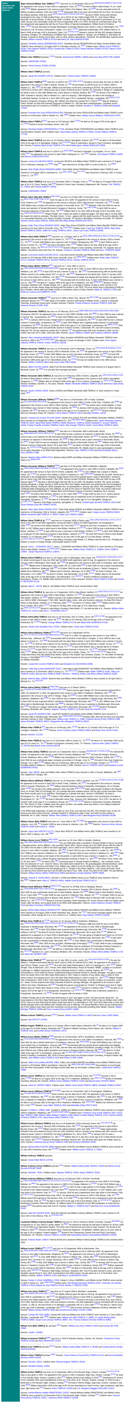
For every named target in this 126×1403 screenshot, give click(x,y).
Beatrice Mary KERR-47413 (40, 457)
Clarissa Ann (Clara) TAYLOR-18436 (44, 418)
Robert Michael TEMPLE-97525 (94, 49)
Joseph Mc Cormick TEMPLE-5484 (44, 664)
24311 (51, 265)
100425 (76, 1259)
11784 (74, 671)
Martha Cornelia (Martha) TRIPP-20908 (87, 873)
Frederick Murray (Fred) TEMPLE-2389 (103, 719)
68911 (40, 1181)
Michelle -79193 (35, 1172)
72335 (36, 199)
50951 (40, 842)
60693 (71, 151)
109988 (107, 3)
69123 (70, 227)
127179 (99, 602)
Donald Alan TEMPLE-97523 (66, 49)
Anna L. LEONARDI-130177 (40, 547)
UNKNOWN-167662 (37, 61)
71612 (41, 889)
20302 (33, 1270)
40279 (100, 959)
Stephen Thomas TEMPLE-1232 (66, 709)
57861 (114, 557)
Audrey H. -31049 (46, 826)
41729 (105, 1123)
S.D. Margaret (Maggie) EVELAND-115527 (96, 1388)
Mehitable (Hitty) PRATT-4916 (84, 1105)
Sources (6, 10)
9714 (112, 1371)
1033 (41, 681)
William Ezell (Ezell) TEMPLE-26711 (81, 880)
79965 (38, 87)
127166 (111, 381)
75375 (44, 121)
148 (97, 557)
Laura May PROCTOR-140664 (106, 57)
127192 (58, 886)
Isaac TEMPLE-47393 (84, 450)
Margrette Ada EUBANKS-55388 (101, 815)
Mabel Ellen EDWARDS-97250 (94, 622)
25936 (31, 889)
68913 (45, 1181)
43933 (114, 375)
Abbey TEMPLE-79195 (89, 1172)
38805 (81, 311)
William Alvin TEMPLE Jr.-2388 (70, 719)
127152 (51, 56)
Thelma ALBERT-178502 (45, 187)
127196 (58, 923)
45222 (91, 311)
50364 (38, 689)
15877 (95, 751)
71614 (46, 889)
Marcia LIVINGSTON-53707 (36, 156)
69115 (105, 236)
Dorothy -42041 (35, 1362)
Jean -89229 (33, 772)
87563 (64, 14)
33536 (53, 886)
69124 (36, 213)
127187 (114, 780)
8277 (48, 1291)
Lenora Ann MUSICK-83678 (40, 161)
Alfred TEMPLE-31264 (103, 579)
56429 (103, 348)
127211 (50, 1181)
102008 (116, 850)
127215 (94, 1183)
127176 (50, 536)
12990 (46, 635)
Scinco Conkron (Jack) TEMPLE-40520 (74, 730)
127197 (63, 923)
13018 (29, 402)
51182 (35, 1293)
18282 (28, 689)
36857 (58, 1091)
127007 (28, 652)
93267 (96, 1078)
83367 (56, 268)
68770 (101, 282)
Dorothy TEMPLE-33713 (61, 260)
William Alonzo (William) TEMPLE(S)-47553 (101, 115)
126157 (46, 1293)
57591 (74, 716)
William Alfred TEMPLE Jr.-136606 (88, 549)
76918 (39, 402)
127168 (39, 447)
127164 (103, 356)
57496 (75, 1197)
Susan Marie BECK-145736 (40, 1160)
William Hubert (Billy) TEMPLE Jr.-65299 (80, 1347)
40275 (95, 959)
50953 (45, 842)
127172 (48, 520)
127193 (51, 889)
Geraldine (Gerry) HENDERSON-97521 (45, 44)
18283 (38, 1093)
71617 (84, 912)
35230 (70, 172)
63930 (41, 268)
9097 (91, 297)
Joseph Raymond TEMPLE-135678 (43, 552)
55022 (96, 311)
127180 (102, 616)
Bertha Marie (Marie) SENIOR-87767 (44, 910)
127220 (67, 1307)
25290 (26, 468)
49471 (36, 433)
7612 (70, 330)
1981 (70, 81)
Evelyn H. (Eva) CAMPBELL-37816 (43, 1280)
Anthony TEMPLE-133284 (54, 1235)
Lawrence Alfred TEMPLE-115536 (63, 1398)
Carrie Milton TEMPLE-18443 (105, 425)
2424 (25, 539)
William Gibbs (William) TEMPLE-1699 (56, 1115)
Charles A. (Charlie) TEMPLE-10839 (79, 250)
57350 (41, 468)
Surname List (8, 5)
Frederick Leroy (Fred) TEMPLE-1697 (99, 1113)
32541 (104, 780)
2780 (73, 420)
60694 (113, 164)
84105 (88, 740)
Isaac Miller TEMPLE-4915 (55, 1105)
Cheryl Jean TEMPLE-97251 (86, 627)
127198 (70, 923)
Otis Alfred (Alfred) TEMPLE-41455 (102, 674)
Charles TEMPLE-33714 (84, 260)
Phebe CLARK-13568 (73, 1058)
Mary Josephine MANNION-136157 (43, 337)
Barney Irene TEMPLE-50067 (49, 674)
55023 (101, 311)
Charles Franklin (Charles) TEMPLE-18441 (46, 425)
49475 (38, 459)
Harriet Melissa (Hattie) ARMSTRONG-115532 (48, 1393)
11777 (26, 635)
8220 (90, 181)
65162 (113, 348)
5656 (100, 557)
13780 (26, 889)
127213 (62, 1181)
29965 (51, 635)
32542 (109, 780)
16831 (30, 842)
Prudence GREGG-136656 (106, 333)
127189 (81, 788)
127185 (101, 751)
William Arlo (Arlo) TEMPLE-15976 (84, 1326)
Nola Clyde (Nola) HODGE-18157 (43, 509)
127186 (107, 751)
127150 (76, 14)
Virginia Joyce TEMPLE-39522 (106, 512)
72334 (31, 199)
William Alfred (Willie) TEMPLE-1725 (107, 952)
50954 (50, 842)
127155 (95, 139)
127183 (103, 652)
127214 (68, 1181)
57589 (69, 716)
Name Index (7, 8)
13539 (30, 1293)
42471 (83, 46)
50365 (44, 689)
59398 (45, 640)
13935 (43, 959)
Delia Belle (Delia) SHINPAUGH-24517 (76, 221)
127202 (106, 970)
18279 (53, 1091)
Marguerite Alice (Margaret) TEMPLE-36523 (70, 721)
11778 (31, 635)
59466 (80, 1052)
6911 (44, 1248)
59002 (26, 268)
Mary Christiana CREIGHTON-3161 (45, 905)
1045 (43, 727)
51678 (31, 213)
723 (77, 821)
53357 (66, 151)
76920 (82, 420)
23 (63, 142)
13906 (28, 1093)
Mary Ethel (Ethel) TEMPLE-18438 (51, 423)
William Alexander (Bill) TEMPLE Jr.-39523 (39, 514)
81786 (48, 297)
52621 (107, 520)
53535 (56, 635)
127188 (120, 780)
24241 (57, 430)
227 (100, 780)
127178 (104, 597)
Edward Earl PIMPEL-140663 (76, 57)
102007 (55, 839)
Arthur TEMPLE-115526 (62, 1388)
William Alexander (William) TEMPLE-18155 (84, 384)
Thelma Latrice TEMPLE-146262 (81, 76)
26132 (109, 375)
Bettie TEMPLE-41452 (100, 671)
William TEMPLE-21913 (46, 1275)
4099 (73, 1064)
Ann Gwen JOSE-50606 (107, 1015)
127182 (97, 652)
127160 (60, 247)
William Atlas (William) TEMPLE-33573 (66, 815)
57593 (64, 689)
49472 (41, 433)
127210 (40, 1139)
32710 (117, 1371)
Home (5, 3)
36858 (66, 1112)
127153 (80, 81)
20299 (41, 1251)
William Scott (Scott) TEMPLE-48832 (81, 1085)
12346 (57, 196)
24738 (77, 1064)
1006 (77, 788)
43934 (36, 468)
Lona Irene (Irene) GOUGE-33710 (43, 255)
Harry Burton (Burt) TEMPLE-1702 (58, 1117)
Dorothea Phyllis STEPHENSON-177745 (46, 129)
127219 (52, 1293)
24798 (57, 632)
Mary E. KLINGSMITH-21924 (74, 1275)
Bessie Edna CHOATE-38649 (102, 1081)
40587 (53, 1354)
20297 (36, 1251)
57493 (25, 1181)
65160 (108, 348)
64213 (51, 1346)
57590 (56, 687)
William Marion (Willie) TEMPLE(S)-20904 (47, 873)
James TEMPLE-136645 (79, 333)
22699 (51, 1036)
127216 (120, 1186)
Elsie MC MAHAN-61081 (39, 1213)
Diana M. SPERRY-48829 (39, 1085)
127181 (61, 635)
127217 (109, 1200)
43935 (86, 474)
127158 (110, 236)
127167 (51, 433)
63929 (36, 268)
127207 (103, 1052)
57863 (44, 573)
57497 (25, 1195)
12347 (89, 207)
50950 (35, 842)
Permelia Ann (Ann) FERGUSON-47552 (45, 113)
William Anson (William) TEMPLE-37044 (67, 1081)
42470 (54, 14)
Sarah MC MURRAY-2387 (39, 714)
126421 (57, 3)
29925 (26, 608)
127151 (82, 14)
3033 (113, 1221)
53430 (57, 465)
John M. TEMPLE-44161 (93, 765)
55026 (116, 311)
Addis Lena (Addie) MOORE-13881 (43, 1062)
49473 (46, 433)
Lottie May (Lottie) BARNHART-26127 (45, 669)
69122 (26, 199)
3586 (91, 751)
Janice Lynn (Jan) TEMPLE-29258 (88, 230)
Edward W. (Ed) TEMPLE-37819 (50, 1285)
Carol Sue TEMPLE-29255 (98, 228)
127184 (74, 727)
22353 (56, 1149)
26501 (85, 236)
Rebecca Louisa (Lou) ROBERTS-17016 (38, 292)
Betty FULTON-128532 (38, 367)
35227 (65, 172)
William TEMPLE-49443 (39, 362)
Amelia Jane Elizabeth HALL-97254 (43, 627)
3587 (119, 771)
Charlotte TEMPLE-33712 (38, 260)
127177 (119, 557)
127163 (118, 348)
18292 (88, 1102)
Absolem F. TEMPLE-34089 (96, 106)
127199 (75, 923)
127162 (115, 325)
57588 (51, 687)
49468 (26, 433)
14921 (46, 1096)
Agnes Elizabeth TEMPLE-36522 (35, 721)
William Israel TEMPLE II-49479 (79, 1015)
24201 (44, 1093)
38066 (90, 236)
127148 (113, 3)
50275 (51, 1251)
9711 (108, 1371)
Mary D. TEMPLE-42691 (53, 880)
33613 (82, 1042)
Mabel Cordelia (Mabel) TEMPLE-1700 (91, 1115)
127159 (116, 236)
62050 (100, 100)
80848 (61, 703)
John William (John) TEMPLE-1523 (44, 1058)
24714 (34, 689)
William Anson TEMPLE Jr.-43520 (87, 1149)
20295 (26, 1251)
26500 (49, 236)
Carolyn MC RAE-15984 (39, 1315)
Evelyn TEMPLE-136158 (55, 343)
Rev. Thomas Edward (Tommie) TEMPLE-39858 (90, 1320)
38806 (86, 311)
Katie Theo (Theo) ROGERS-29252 (43, 225)
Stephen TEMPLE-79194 (67, 1172)
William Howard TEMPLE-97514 (43, 39)
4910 (42, 657)
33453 (111, 97)
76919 (44, 402)
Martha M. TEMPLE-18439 (79, 423)
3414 (61, 1165)
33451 (75, 81)
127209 (97, 1128)
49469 (31, 433)
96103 (28, 1385)
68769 (51, 268)
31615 (77, 990)
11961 (91, 520)
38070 (84, 257)
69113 (100, 236)
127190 (81, 801)
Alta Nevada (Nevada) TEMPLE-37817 (84, 1283)
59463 (41, 1039)
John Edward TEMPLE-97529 (40, 49)
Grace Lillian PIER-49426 (65, 362)
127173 (112, 520)
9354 (52, 632)
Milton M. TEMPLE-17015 (105, 290)
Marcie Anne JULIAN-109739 (47, 746)
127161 (62, 276)
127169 (52, 468)
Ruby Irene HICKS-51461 (107, 730)
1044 (26, 1293)
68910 (35, 1181)
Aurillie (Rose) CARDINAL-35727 (52, 1031)
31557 (96, 616)
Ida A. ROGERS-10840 (110, 250)
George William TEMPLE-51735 (62, 622)
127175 (76, 525)
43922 (28, 493)
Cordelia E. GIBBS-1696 (39, 1110)
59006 (31, 268)
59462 (36, 1039)
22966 (96, 297)
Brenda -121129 (35, 734)
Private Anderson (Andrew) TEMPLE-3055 (93, 303)
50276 (56, 1251)
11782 (92, 652)
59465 (46, 1039)
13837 (70, 1052)
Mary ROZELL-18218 (96, 413)
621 (25, 402)
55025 (111, 311)
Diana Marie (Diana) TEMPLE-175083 (77, 132)
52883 (57, 399)
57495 (30, 1181)
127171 (30, 502)
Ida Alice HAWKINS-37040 (84, 1142)
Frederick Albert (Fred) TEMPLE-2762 (49, 145)
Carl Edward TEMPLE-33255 (110, 154)
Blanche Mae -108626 (38, 678)
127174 (118, 520)
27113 (99, 410)
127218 (49, 1248)
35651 (41, 369)
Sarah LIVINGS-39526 (38, 391)
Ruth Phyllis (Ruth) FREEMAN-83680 (44, 169)
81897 (48, 1338)
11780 (41, 635)
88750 (36, 943)
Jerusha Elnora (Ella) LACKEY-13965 (75, 1310)
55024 (106, 311)
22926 (31, 1039)
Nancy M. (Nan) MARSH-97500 (75, 39)
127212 (57, 1181)
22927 (75, 1052)
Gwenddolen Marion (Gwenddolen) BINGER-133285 (94, 1235)
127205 (91, 1052)
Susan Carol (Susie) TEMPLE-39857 (52, 1320)
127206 (97, 1052)
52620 (101, 520)
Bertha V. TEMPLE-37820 (76, 1285)
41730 (110, 1123)
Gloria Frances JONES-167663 (42, 65)
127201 (112, 964)
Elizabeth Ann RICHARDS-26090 (78, 664)
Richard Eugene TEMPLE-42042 (70, 1362)
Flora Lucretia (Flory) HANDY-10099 (62, 1009)
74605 (82, 821)
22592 (96, 520)
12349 (94, 207)
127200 (106, 959)
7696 (52, 196)
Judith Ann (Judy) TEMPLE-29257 (57, 230)
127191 (38, 861)
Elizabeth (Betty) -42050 (39, 1366)
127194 (43, 900)
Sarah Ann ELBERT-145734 (40, 76)
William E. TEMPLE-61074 (79, 1206)
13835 (32, 1104)
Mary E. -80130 (35, 586)
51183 (40, 1293)
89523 (118, 1221)
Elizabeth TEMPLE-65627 (109, 1085)
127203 (105, 977)
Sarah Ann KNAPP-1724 (95, 709)
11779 (36, 635)
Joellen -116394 (35, 1332)
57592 (59, 689)
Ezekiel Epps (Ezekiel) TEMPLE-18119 (100, 502)
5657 (104, 557)
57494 (55, 1215)
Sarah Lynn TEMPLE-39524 (71, 514)
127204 (52, 1039)
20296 (31, 1251)
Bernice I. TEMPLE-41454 (74, 674)
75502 (59, 14)
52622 (57, 549)
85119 (54, 1015)
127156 (67, 142)
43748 (49, 993)
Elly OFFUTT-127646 (37, 1019)
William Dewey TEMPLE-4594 (42, 1310)
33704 (98, 348)
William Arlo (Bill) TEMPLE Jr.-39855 (78, 1317)
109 (45, 743)
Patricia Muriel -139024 (38, 1240)
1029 (37, 681)
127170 (58, 468)
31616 (90, 959)
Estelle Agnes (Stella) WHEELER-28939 (87, 145)
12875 (104, 375)
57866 (93, 570)
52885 (34, 402)
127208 (98, 1075)
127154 (77, 121)
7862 (50, 839)
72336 (41, 199)
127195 (47, 920)
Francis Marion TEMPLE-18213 (69, 413)
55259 (101, 3)
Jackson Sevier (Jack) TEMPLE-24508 (37, 221)
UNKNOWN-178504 (37, 191)
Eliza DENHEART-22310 (50, 1341)
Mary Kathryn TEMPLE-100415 (96, 915)
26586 (46, 1251)
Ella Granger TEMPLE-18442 (78, 425)
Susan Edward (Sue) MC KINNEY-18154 (38, 504)
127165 (120, 375)
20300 (51, 1264)
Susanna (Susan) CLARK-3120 (34, 305)
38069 (95, 236)
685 (52, 1112)
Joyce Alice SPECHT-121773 (41, 831)
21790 (26, 1039)
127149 (118, 3)
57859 (109, 557)
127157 (46, 199)
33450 (44, 81)
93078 (48, 1093)
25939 (36, 889)
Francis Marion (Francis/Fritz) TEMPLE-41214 (84, 1355)
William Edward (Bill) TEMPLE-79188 (87, 1166)
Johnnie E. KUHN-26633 (39, 878)
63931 (46, 268)
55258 (96, 3)
